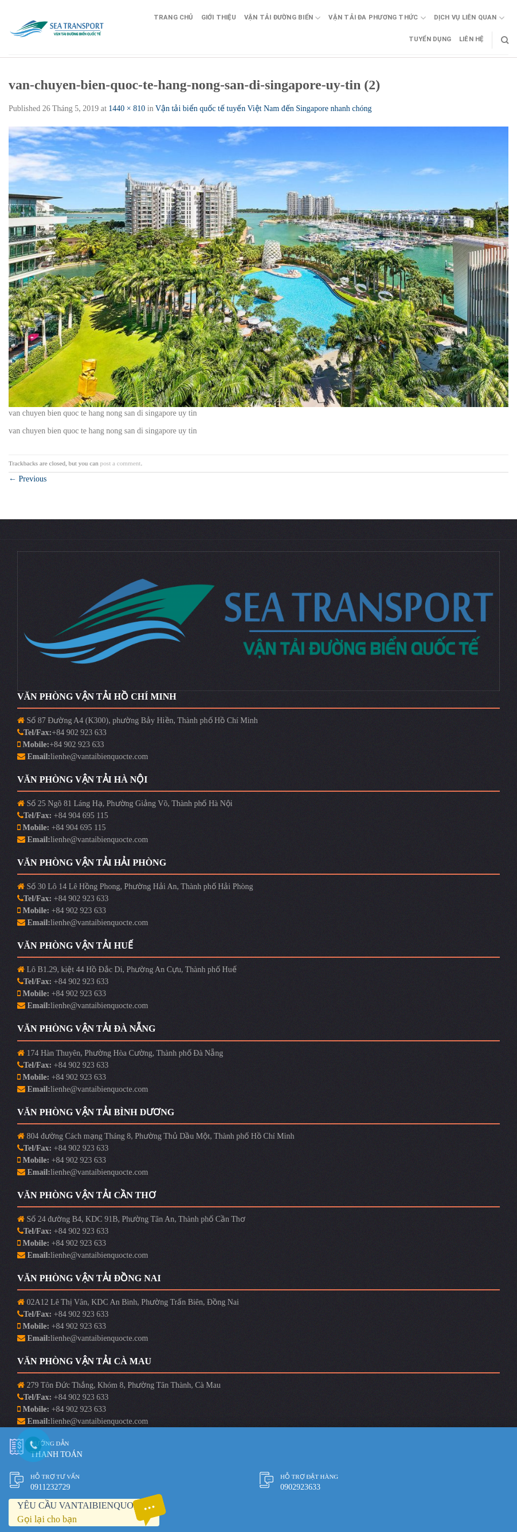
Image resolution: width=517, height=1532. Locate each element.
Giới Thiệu (218, 17)
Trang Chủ (173, 17)
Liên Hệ (471, 39)
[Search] (504, 40)
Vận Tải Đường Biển (282, 18)
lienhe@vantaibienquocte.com (99, 756)
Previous (28, 479)
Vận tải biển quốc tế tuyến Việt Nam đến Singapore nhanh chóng (263, 108)
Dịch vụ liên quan (469, 18)
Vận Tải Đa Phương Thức (376, 18)
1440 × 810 (126, 108)
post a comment (120, 463)
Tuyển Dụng (430, 39)
